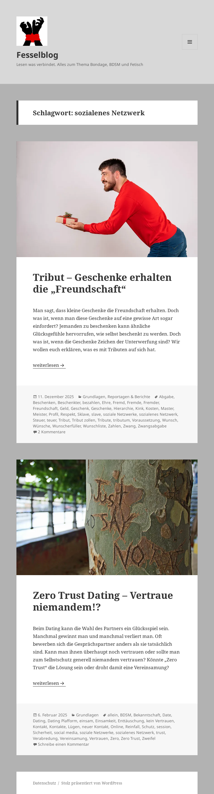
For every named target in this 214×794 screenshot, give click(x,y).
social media (65, 732)
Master (167, 408)
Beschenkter (69, 402)
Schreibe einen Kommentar (63, 744)
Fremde (134, 402)
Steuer (39, 420)
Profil (53, 414)
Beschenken (44, 402)
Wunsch (169, 420)
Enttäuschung (131, 720)
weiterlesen (49, 365)
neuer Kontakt (95, 726)
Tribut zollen (83, 420)
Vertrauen (98, 738)
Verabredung (45, 738)
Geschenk (80, 408)
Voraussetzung (146, 420)
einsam (86, 720)
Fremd (119, 402)
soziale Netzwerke (120, 414)
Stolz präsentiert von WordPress (91, 783)
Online (117, 726)
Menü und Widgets (190, 49)
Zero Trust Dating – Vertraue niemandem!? (103, 601)
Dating (39, 720)
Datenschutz (44, 783)
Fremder (151, 402)
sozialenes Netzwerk (158, 414)
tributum (121, 420)
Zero (114, 738)
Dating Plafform (62, 720)
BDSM (125, 715)
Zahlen (114, 426)
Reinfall (132, 726)
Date (166, 715)
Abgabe (166, 396)
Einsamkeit (105, 720)
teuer (51, 420)
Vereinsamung (73, 738)
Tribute (104, 420)
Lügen (74, 726)
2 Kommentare (51, 431)
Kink (139, 408)
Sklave (83, 414)
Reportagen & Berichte (129, 396)
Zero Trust (130, 738)
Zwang (129, 426)
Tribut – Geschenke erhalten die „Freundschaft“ (102, 283)
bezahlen (91, 402)
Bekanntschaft (146, 715)
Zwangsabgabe (152, 426)
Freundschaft (45, 408)
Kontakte (57, 726)
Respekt (67, 414)
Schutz (148, 726)
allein (113, 715)
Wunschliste (94, 426)
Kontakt (40, 726)
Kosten (152, 408)
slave (96, 414)
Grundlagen (94, 396)
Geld (64, 408)
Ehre (106, 402)
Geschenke (101, 408)
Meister (40, 414)
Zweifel (148, 738)
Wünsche (41, 426)
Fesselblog (37, 54)
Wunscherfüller (66, 426)
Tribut (64, 420)
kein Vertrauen (160, 720)
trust (160, 732)
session (164, 726)
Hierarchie (123, 408)
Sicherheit (42, 732)
